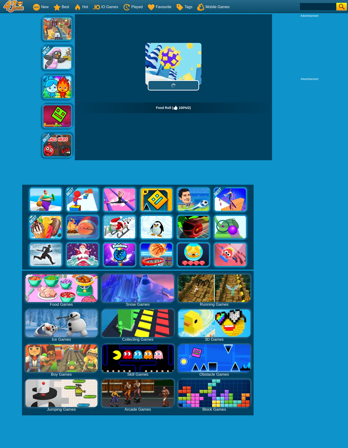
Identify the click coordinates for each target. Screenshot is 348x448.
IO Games (105, 7)
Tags (184, 7)
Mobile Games (213, 7)
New (41, 7)
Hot (81, 7)
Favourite (159, 7)
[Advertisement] (21, 84)
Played (133, 7)
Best (61, 7)
